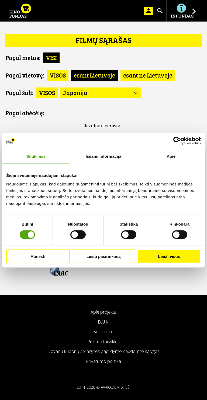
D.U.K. (103, 322)
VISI (51, 58)
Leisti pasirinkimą (104, 256)
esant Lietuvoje (94, 75)
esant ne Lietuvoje (147, 75)
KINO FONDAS (20, 11)
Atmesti (37, 256)
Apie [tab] (171, 156)
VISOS (58, 75)
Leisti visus (169, 256)
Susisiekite (103, 331)
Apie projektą (103, 312)
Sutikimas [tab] (36, 156)
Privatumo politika (103, 361)
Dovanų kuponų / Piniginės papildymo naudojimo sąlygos (103, 351)
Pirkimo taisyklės (103, 341)
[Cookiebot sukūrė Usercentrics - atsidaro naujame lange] (177, 141)
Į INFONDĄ (182, 11)
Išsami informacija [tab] (104, 156)
